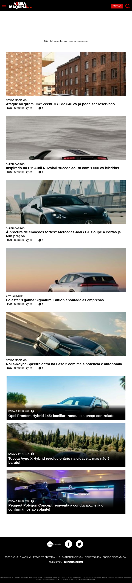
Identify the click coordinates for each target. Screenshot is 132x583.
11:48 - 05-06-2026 (15, 172)
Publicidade (55, 562)
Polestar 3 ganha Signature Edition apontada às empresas (55, 300)
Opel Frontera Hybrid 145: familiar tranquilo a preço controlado (61, 416)
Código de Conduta (114, 557)
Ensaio (12, 411)
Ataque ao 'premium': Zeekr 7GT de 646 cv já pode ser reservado (60, 104)
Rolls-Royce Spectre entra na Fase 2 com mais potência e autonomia (64, 364)
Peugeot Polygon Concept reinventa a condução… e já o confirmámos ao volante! (55, 507)
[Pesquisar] (127, 6)
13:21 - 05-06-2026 (15, 240)
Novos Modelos (16, 100)
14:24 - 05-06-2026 (15, 304)
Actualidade (14, 296)
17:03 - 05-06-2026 (15, 108)
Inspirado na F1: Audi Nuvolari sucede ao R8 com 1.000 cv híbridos (62, 168)
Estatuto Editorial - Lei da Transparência (58, 557)
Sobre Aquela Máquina (18, 557)
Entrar (117, 6)
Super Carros (15, 164)
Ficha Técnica (93, 557)
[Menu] (4, 7)
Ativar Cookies (73, 562)
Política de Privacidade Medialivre (82, 579)
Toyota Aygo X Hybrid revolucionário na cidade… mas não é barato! (58, 460)
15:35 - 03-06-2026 (15, 368)
